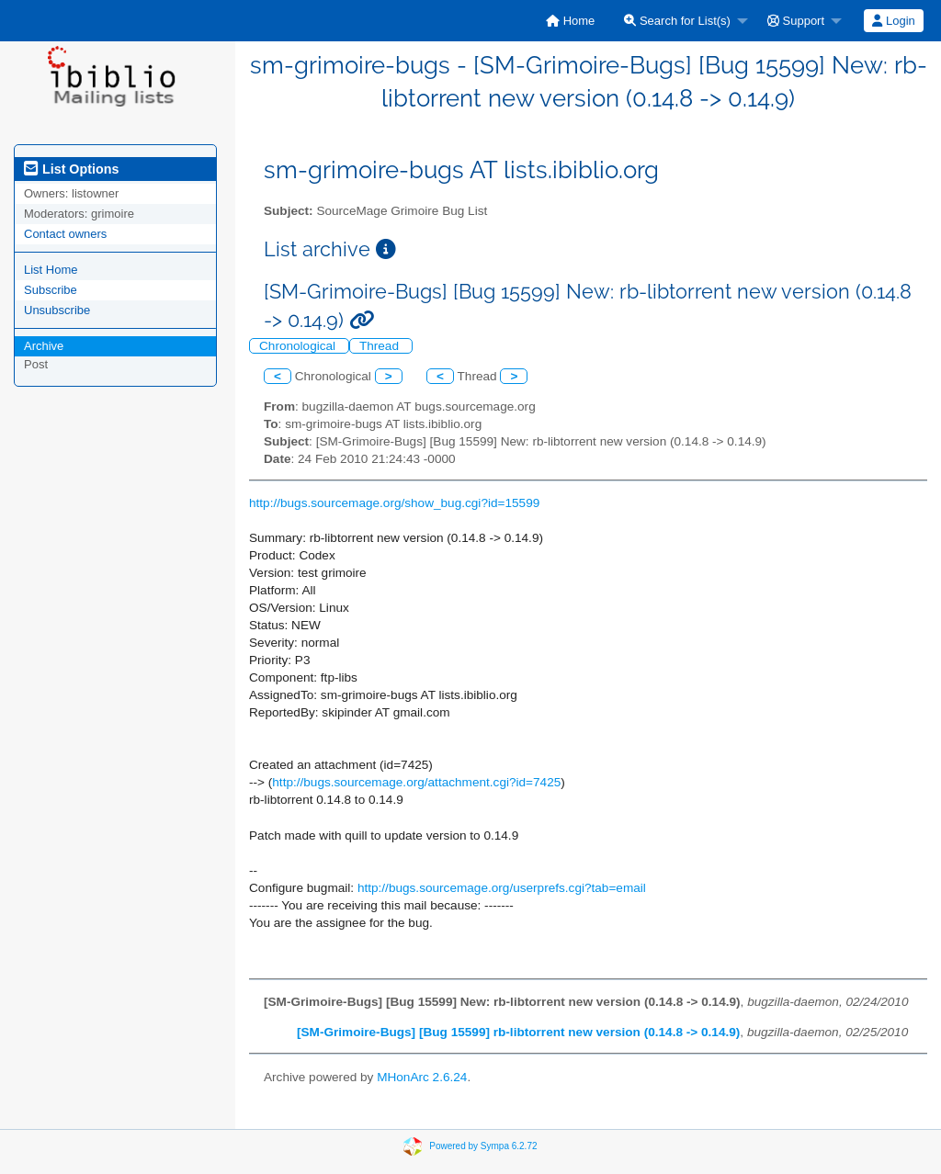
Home (570, 21)
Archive (43, 346)
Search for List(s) (677, 21)
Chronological (299, 346)
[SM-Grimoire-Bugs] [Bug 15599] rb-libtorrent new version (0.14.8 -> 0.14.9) (518, 1032)
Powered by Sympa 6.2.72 (483, 1146)
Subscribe (50, 290)
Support (795, 21)
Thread (380, 346)
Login (893, 21)
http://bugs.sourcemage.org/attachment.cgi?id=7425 (416, 782)
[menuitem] (570, 20)
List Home (51, 270)
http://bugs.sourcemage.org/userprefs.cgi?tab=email (501, 888)
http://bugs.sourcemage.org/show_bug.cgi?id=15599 (394, 503)
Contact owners (65, 234)
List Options (71, 169)
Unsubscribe (57, 310)
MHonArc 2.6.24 (422, 1077)
